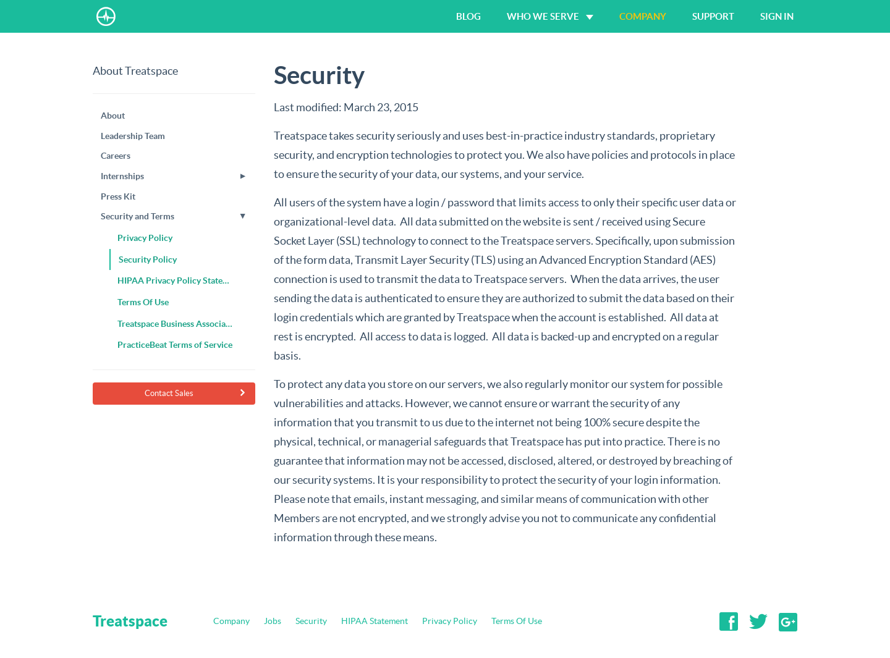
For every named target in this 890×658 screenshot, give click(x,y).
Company (231, 621)
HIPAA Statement (374, 621)
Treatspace (130, 621)
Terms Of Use (516, 621)
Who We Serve (550, 16)
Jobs (272, 621)
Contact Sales (195, 393)
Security (311, 621)
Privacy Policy (449, 621)
